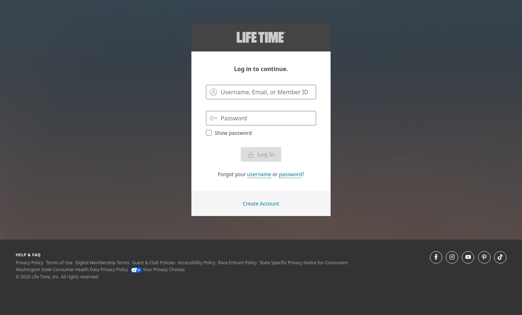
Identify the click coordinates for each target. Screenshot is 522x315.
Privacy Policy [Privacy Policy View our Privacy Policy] (29, 263)
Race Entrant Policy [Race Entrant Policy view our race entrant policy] (237, 263)
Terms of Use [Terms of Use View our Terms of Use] (59, 263)
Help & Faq (28, 254)
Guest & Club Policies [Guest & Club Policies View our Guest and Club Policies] (153, 263)
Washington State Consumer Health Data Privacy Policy (72, 269)
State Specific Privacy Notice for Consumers (304, 263)
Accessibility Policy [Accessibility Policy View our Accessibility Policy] (196, 263)
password (290, 174)
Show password (229, 132)
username (259, 174)
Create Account (261, 203)
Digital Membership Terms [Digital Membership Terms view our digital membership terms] (102, 263)
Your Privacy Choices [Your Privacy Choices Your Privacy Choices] (158, 269)
